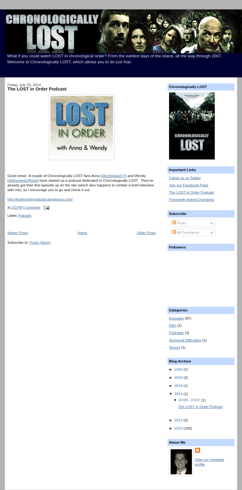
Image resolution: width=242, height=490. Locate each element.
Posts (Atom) (40, 242)
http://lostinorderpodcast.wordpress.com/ (40, 199)
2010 (178, 428)
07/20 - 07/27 (190, 400)
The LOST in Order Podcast (37, 88)
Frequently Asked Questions (191, 199)
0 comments (31, 207)
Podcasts (24, 215)
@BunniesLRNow (23, 180)
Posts (179, 223)
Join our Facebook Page (188, 185)
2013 (178, 420)
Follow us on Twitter (185, 178)
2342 (178, 369)
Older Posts (146, 233)
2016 (178, 386)
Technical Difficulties (185, 340)
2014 (178, 394)
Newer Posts (18, 233)
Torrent (174, 347)
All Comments (185, 232)
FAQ (172, 325)
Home (82, 233)
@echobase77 (114, 176)
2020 (178, 377)
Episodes (176, 318)
